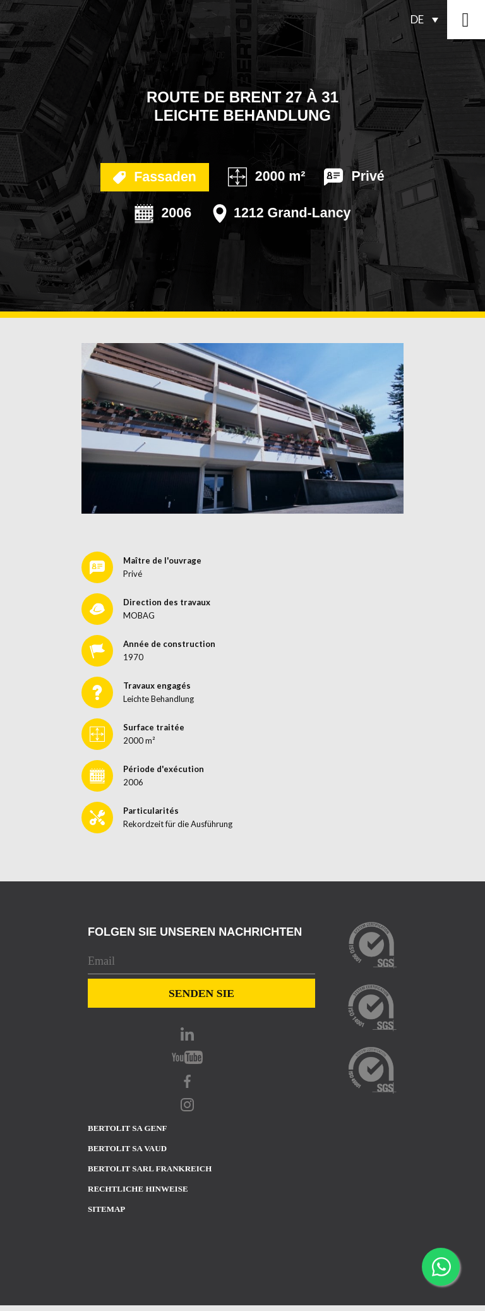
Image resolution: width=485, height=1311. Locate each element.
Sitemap (106, 1209)
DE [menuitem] (417, 19)
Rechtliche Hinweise (138, 1188)
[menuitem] (427, 19)
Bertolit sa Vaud (127, 1148)
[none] (427, 19)
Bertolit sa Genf (127, 1128)
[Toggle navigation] (466, 19)
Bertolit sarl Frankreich (150, 1168)
